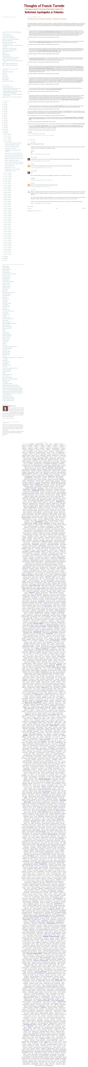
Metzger (25, 810)
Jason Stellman (48, 729)
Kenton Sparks (40, 765)
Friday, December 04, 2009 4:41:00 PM (40, 160)
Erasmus (29, 623)
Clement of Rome (35, 551)
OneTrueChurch (26, 843)
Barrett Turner (34, 496)
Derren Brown (46, 595)
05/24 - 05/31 (7, 219)
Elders (24, 618)
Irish (33, 714)
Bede (38, 499)
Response (44, 920)
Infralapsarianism (29, 708)
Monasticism (54, 816)
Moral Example (50, 817)
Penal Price (38, 861)
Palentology (48, 848)
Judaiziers (39, 759)
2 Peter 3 (45, 451)
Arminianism (39, 485)
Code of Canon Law (61, 553)
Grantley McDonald (52, 670)
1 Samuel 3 (36, 448)
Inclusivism (26, 705)
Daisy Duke (43, 581)
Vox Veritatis (4, 366)
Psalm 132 (62, 892)
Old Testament (59, 838)
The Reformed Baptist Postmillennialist (9, 323)
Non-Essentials (26, 834)
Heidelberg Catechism (28, 683)
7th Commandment (60, 452)
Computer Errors (26, 561)
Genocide (25, 659)
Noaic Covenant (37, 833)
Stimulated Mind (5, 304)
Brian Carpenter (30, 514)
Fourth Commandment (59, 646)
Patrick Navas (26, 857)
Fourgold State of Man (46, 646)
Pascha (62, 853)
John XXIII (59, 752)
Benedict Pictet (37, 502)
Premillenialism (28, 882)
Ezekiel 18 (54, 635)
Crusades (32, 578)
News (56, 830)
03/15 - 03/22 (7, 236)
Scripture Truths (5, 363)
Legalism (52, 773)
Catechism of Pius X (28, 530)
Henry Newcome (57, 686)
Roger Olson (38, 936)
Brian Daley (37, 514)
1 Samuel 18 (62, 445)
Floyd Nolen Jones (60, 643)
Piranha (24, 875)
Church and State (27, 547)
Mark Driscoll (31, 793)
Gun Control (58, 676)
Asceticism (26, 486)
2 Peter (35, 451)
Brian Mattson (53, 514)
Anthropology (49, 475)
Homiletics (55, 693)
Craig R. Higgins (27, 577)
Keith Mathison (62, 762)
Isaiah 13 (64, 715)
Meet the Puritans (46, 806)
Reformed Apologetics (38, 912)
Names (32, 823)
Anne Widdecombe (61, 472)
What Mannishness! (5, 332)
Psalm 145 (24, 894)
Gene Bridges (61, 656)
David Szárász (49, 588)
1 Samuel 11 (42, 445)
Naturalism (25, 826)
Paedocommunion (34, 848)
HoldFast (28, 693)
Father (23, 639)
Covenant (51, 574)
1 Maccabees (29, 445)
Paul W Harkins (61, 858)
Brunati (64, 516)
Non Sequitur (54, 833)
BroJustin (24, 516)
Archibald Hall (31, 482)
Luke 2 (27, 786)
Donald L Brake (56, 605)
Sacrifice (52, 942)
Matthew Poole (41, 803)
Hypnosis (46, 698)
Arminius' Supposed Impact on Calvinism (12, 144)
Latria (38, 772)
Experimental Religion (33, 635)
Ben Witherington (60, 500)
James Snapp (38, 725)
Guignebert (42, 676)
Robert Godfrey (30, 932)
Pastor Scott (60, 854)
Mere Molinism (61, 807)
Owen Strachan (61, 847)
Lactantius (46, 769)
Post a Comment (30, 206)
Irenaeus (28, 714)
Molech (31, 816)
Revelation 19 (61, 923)
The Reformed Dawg (6, 272)
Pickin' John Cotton (5, 309)
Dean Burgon (36, 591)
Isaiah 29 (34, 717)
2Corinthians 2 (31, 452)
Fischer (62, 642)
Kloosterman (34, 768)
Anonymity (35, 473)
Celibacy (48, 533)
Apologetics (29, 477)
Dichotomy (41, 598)
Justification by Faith (38, 761)
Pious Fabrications (56, 874)
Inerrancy (48, 707)
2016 (5, 120)
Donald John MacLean (47, 605)
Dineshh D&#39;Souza (60, 598)
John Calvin (59, 742)
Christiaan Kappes (36, 541)
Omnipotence (50, 840)
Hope (57, 694)
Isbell (48, 717)
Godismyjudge (50, 666)
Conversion (25, 568)
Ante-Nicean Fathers (54, 473)
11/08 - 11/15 (7, 176)
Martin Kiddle (40, 796)
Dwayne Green (41, 609)
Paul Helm (50, 857)
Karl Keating (42, 762)
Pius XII (51, 875)
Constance (55, 565)
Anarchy (39, 469)
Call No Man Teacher (53, 520)
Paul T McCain (43, 858)
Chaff (40, 534)
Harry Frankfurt (32, 680)
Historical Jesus (36, 690)
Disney (53, 601)
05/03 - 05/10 (7, 224)
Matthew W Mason (62, 803)
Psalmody (57, 895)
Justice (60, 759)
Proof (28, 888)
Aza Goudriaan (49, 492)
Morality (44, 819)
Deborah (38, 592)
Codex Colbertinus (35, 554)
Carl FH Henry (41, 527)
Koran (50, 768)
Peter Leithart (53, 865)
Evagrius (62, 629)
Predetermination (59, 881)
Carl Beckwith (33, 527)
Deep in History (53, 592)
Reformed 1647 (5, 341)
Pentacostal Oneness (60, 861)
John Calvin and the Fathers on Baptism (12, 160)
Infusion (37, 708)
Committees (37, 558)
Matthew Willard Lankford (7, 326)
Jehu (44, 734)
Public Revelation (33, 899)
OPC (61, 843)
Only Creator (44, 843)
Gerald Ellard (61, 660)
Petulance (62, 867)
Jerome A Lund (32, 735)
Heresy (64, 686)
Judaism (33, 759)
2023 (5, 108)
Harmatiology (50, 679)
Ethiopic (44, 628)
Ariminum (53, 483)
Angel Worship (31, 472)
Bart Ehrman (42, 496)
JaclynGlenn (52, 720)
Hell (24, 684)
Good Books (4, 307)
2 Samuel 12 (51, 451)
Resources (32, 920)
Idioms (30, 701)
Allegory (63, 465)
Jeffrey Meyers (57, 732)
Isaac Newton (53, 715)
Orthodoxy (62, 846)
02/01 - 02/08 (7, 247)
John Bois (59, 741)
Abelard (33, 455)
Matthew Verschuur (52, 803)
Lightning (25, 779)
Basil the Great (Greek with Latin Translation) (10, 39)
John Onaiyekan (26, 749)
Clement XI (56, 551)
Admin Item (36, 459)
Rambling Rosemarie (6, 352)
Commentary (61, 557)
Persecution (60, 862)
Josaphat (55, 755)
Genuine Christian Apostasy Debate (44, 659)
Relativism (62, 916)
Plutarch (44, 877)
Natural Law (53, 824)
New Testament (37, 830)
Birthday (30, 509)
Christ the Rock (27, 541)
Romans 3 (52, 938)
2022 (5, 109)
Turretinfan (33, 157)
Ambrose (44, 466)
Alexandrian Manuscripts (37, 465)
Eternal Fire (63, 626)
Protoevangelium (44, 891)
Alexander (30, 463)
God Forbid (28, 666)
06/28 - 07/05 (7, 210)
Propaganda (34, 888)
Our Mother (50, 847)
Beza (63, 504)
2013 (5, 125)
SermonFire (4, 315)
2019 (5, 115)
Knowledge (41, 768)
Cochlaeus (52, 553)
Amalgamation (37, 466)
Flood (48, 643)
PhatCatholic (38, 868)
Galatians (62, 653)
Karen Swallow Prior (27, 762)
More (3, 435)
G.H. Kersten (51, 653)
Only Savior (50, 843)
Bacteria (37, 493)
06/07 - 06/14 (7, 215)
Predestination (49, 881)
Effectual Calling (55, 615)
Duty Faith (28, 609)
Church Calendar (36, 547)
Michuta (34, 812)
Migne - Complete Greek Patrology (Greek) (10, 65)
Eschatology (43, 625)
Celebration (42, 533)
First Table (56, 642)
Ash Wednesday (38, 486)
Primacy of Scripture (45, 885)
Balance (53, 493)
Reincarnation (54, 916)
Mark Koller (60, 793)
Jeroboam (61, 734)
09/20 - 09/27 (7, 188)
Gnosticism (52, 664)
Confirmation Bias (37, 564)
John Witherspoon (40, 752)
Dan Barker (50, 581)
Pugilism (41, 899)
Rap (31, 908)
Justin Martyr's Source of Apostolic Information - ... (14, 153)
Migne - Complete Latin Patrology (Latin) (9, 63)
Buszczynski (62, 517)
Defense (32, 594)
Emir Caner (62, 618)
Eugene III (63, 628)
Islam (36, 718)
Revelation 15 (42, 923)
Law (56, 772)
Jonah (33, 754)
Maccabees (56, 786)
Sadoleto (58, 942)
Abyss (28, 456)
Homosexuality (38, 694)
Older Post (84, 208)
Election (29, 618)
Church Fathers (56, 547)
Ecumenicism (61, 612)
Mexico (29, 810)
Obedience (38, 837)
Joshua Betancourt (32, 758)
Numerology (53, 836)
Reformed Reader (44, 915)
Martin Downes (32, 796)
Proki (24, 888)
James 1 (60, 721)
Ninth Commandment (40, 831)
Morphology (27, 820)
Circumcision (52, 548)
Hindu (55, 688)
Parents (57, 851)
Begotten (55, 499)
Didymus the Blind (49, 598)
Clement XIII (63, 551)
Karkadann (35, 762)
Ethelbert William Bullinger (29, 628)
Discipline (48, 601)
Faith (36, 636)
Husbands (49, 697)
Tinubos (3, 331)
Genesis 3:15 (42, 657)
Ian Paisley (51, 700)
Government (58, 669)
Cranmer (41, 577)
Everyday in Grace (5, 349)
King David (42, 766)
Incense (52, 704)
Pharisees (30, 868)
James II (43, 724)
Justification (27, 761)
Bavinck (46, 497)
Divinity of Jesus (48, 602)
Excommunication (40, 633)
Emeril (56, 618)
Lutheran (49, 786)
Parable (62, 850)
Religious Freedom (45, 918)
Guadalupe (26, 676)
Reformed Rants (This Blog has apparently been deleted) (12, 388)
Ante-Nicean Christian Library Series (9, 42)
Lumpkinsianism (36, 786)
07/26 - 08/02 (7, 203)
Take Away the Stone (6, 337)
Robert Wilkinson (38, 935)
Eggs (39, 616)
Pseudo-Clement (32, 898)
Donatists (63, 605)
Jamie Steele (62, 725)
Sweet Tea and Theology (6, 369)
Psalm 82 (42, 895)
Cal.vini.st (4, 329)
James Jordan (49, 724)
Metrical (62, 809)
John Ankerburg (42, 741)
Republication (61, 919)
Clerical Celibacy (27, 553)
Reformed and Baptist (27, 912)
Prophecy (41, 888)
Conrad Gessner (40, 565)
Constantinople (26, 567)
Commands (53, 557)
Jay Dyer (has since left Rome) (7, 81)
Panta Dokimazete (62, 848)
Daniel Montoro (62, 582)
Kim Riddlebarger (34, 766)
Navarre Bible (32, 826)
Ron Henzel (36, 939)
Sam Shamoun (56, 943)
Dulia (50, 608)
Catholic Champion (48, 531)
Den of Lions (52, 594)
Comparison (62, 558)
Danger (45, 582)
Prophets (43, 889)
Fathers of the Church (37, 639)
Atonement (40, 489)
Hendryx (24, 686)
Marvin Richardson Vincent (58, 796)
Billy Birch (55, 507)
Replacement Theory (36, 919)
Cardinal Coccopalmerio (28, 524)
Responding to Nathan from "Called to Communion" (14, 158)
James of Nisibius (31, 725)
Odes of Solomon (53, 837)
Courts (46, 574)
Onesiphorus (63, 841)
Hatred (47, 680)
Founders (38, 646)
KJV (62, 766)
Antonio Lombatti (37, 476)
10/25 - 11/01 (7, 180)
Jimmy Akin (48, 737)
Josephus (44, 756)
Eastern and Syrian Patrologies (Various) (9, 59)
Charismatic (30, 536)
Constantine (62, 565)
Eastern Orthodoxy (60, 611)
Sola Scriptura (41, 133)
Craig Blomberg (62, 575)
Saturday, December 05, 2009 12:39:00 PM (41, 180)
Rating (34, 908)
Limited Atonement (44, 779)
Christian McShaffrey (59, 541)
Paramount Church (39, 851)
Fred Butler (41, 650)
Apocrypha (51, 476)
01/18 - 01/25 (7, 250)
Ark (57, 483)
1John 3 (43, 449)
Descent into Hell (55, 595)
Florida (53, 643)
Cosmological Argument (30, 571)
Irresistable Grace (43, 715)
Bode (64, 510)
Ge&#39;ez (48, 656)
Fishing (38, 643)
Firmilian (40, 642)
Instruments (30, 711)
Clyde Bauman (37, 553)
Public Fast (25, 899)
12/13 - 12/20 (7, 137)
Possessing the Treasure (6, 276)
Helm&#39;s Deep (38, 684)
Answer (46, 473)
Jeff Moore (25, 732)
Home (57, 208)
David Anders (52, 585)
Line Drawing (55, 779)
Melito (30, 807)
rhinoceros (63, 925)
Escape (36, 625)
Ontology (56, 843)
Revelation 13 (27, 923)
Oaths (29, 837)
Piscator (35, 875)
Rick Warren (25, 929)
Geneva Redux (55, 657)
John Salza (60, 749)
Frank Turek (61, 649)
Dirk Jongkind (34, 601)
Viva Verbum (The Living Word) (8, 311)
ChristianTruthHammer (53, 543)
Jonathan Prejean (37, 755)
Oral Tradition (41, 844)
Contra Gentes (52, 567)
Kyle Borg (33, 769)
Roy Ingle (57, 939)
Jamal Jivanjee (50, 721)
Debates (32, 592)
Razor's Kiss (4, 355)
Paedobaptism (25, 848)
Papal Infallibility (40, 850)
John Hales (52, 745)
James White (54, 725)
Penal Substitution (47, 861)
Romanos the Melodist (27, 938)
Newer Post (30, 208)
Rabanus (40, 905)
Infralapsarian (61, 707)
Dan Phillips (31, 582)
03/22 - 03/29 (7, 234)
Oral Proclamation (31, 844)
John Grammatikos (34, 745)
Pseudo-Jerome (41, 898)
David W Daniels (58, 588)
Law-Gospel (61, 772)
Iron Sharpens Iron (53, 714)
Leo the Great (41, 775)
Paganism (41, 848)
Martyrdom (48, 796)
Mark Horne (47, 793)
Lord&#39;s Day (50, 782)
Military (37, 813)
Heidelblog (38, 683)
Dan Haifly (63, 581)
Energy (32, 619)
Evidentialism (45, 632)
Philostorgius (48, 871)
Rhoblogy (4, 372)
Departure (39, 595)
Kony (46, 768)
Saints (32, 943)
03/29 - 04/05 (7, 233)
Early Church (41, 611)
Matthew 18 (25, 800)
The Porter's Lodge (5, 338)
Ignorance (51, 701)
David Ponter (41, 588)
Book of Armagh (38, 513)
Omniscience (58, 840)
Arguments (37, 483)
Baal (54, 492)
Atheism (33, 489)
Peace (55, 860)
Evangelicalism (27, 632)
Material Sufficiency (52, 797)
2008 (5, 256)
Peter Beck (51, 864)
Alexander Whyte (26, 465)
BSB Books (40, 517)
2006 (5, 260)
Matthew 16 (63, 799)
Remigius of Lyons (61, 918)
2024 (5, 106)
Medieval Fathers (37, 806)
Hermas (38, 687)
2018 (5, 116)
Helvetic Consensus (47, 684)
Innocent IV (26, 710)
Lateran (26, 772)
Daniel (49, 582)
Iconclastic (58, 700)
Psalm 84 (47, 895)
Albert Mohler (46, 462)
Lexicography (41, 776)
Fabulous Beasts (62, 635)
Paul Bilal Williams (42, 857)
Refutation (52, 915)
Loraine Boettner (40, 782)
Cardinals (26, 527)
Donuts (24, 606)
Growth (57, 674)
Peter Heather (29, 865)
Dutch (23, 609)
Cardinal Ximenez (59, 526)
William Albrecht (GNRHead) (7, 71)
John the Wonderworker (48, 751)
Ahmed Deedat (30, 462)
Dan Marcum (25, 582)
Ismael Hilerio (42, 718)
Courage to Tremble (38, 574)
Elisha (41, 618)
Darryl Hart (56, 584)
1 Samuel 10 (36, 445)
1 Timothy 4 (32, 449)
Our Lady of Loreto (41, 847)
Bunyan (56, 517)
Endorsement (27, 619)
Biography (61, 507)
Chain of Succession (48, 534)
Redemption (44, 909)
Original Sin (46, 846)
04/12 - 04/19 (7, 229)
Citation (58, 548)
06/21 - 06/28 (7, 211)
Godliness (62, 666)
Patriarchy (30, 855)
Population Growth (35, 878)
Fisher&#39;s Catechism (29, 643)
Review (45, 925)
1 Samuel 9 (47, 448)
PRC (43, 881)
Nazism (43, 826)
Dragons (24, 608)
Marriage (58, 795)
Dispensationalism (61, 601)
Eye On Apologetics (6, 278)
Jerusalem (54, 735)
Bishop (35, 509)
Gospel (36, 669)
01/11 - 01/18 (7, 252)
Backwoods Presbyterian (6, 335)
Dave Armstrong (5, 79)
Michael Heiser (51, 810)
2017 (5, 118)
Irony (61, 714)
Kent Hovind (32, 765)
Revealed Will (27, 922)
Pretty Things (4, 300)
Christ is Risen (49, 540)
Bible (24, 506)
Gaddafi (57, 653)
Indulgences (40, 707)
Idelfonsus (25, 701)
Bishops (57, 509)
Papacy (32, 850)
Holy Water (48, 693)
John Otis (33, 749)
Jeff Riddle (32, 732)
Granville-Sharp (62, 670)
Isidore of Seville (28, 718)
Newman (52, 830)
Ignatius (46, 701)
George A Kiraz (57, 659)
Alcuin (25, 463)
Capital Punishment (44, 523)
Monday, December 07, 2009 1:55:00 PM (41, 203)
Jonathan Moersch (27, 755)
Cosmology (39, 571)
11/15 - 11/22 (7, 174)
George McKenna (31, 660)
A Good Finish (5, 289)
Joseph (59, 755)
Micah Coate (34, 810)
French (50, 652)
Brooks (29, 516)
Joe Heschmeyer (33, 738)
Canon (35, 523)
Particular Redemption (46, 853)
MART (26, 796)
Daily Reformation (35, 581)
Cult (43, 578)
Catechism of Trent (59, 530)
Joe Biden (26, 738)
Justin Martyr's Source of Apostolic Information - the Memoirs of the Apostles (47, 19)
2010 (5, 131)
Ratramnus (39, 908)
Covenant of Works (28, 575)
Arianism (43, 483)
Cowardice (55, 575)
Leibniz (57, 773)
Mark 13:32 (60, 792)
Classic (33, 550)
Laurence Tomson (50, 772)
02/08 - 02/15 (7, 245)
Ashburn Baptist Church (48, 486)
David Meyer (33, 588)
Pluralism (38, 877)
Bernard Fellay (55, 503)
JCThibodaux (36, 731)
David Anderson (59, 585)
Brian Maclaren (45, 514)
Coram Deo (52, 568)
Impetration (26, 704)
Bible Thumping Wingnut (32, 506)
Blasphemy (62, 509)
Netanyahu (48, 827)
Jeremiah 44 (55, 734)
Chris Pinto (36, 540)
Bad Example (48, 493)
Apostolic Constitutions (30, 479)
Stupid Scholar (5, 360)
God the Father (36, 666)
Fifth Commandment (54, 640)
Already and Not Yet (28, 466)
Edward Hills (29, 615)
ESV (27, 626)
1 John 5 (55, 444)
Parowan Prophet (28, 853)
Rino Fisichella (52, 929)
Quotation (58, 904)
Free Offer (58, 650)
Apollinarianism (59, 476)
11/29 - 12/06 (7, 141)
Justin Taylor (57, 761)
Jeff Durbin (63, 731)
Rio (57, 929)
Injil (50, 708)
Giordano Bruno (52, 663)
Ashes (56, 486)
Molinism (47, 816)
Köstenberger (56, 768)
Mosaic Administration (36, 820)
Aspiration (61, 486)
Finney (30, 642)
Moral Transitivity (36, 819)
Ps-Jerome (45, 892)
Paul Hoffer (58, 857)
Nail (29, 823)
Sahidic (63, 942)
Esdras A (63, 625)
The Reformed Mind (6, 267)
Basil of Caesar (54, 496)
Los (42, 783)
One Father (47, 841)
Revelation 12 (60, 922)
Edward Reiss (45, 615)
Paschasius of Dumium (35, 854)
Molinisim (41, 816)
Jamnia (45, 727)
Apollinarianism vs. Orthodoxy (10, 148)
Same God (33, 945)
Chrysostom (42, 545)
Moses (44, 820)
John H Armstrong (43, 745)
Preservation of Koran (51, 882)
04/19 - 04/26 (7, 227)
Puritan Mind (57, 901)
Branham (56, 513)
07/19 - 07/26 (7, 204)
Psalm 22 (50, 894)
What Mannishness (5, 280)
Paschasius (26, 854)
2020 (5, 113)
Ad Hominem (41, 458)
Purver (41, 902)
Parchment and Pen (49, 851)
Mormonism (60, 819)
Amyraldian (49, 468)
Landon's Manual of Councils (7, 51)
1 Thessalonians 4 (55, 448)
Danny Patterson (41, 584)
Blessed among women (32, 510)
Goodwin (49, 667)
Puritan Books (49, 901)
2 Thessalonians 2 (59, 451)
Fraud (35, 650)
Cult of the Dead (50, 578)
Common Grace (54, 558)
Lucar (38, 785)
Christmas (35, 544)
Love (30, 785)
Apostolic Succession (53, 479)
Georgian (55, 660)
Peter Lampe (45, 865)
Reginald (26, 916)
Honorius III (52, 694)
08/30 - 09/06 (7, 194)
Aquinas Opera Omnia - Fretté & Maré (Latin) (10, 57)
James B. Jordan (42, 722)
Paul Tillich (50, 858)
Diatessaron (35, 598)
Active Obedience (45, 456)
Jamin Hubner (39, 727)
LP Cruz (34, 785)
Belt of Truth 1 (5, 290)
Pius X (47, 875)
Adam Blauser (52, 458)
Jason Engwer (40, 728)
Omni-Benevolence (41, 840)
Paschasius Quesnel (46, 854)
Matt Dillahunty (42, 799)
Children (29, 538)
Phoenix (55, 871)
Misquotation (40, 814)
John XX (48, 752)
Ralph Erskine (53, 906)
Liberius (64, 776)
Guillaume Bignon (50, 676)
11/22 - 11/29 (7, 173)
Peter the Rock (43, 867)
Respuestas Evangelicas (6, 351)
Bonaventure (4, 52)
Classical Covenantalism (42, 550)
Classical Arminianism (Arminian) (8, 398)
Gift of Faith (40, 663)
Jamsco (50, 727)
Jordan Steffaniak (47, 755)
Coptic (47, 568)
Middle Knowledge (43, 812)
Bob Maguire (53, 510)
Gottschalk (51, 669)
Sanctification (32, 946)
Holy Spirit (41, 693)
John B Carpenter (52, 741)
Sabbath (38, 942)
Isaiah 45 (44, 717)
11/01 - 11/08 (7, 178)
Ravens (44, 908)
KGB (61, 765)
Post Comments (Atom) (36, 210)
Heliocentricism (61, 683)
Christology (43, 544)
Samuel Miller (54, 945)
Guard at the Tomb (34, 676)
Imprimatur (33, 704)
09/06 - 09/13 (7, 192)
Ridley (36, 929)
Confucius (60, 564)
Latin (35, 772)
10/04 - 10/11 (7, 185)
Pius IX (39, 875)
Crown (63, 577)
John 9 (35, 741)
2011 (5, 129)
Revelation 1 (42, 922)
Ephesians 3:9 (45, 619)
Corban (58, 568)
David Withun (30, 589)
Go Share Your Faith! (6, 317)
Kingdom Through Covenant (53, 766)
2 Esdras (62, 449)
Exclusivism (32, 633)
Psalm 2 (40, 894)
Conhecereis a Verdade (6, 286)
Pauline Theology (42, 860)
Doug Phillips (40, 606)
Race (44, 905)
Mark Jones (53, 793)
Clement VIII (50, 551)
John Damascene (39, 744)
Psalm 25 (55, 894)
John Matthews (34, 748)
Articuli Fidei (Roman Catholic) (8, 397)
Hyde (57, 697)
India (29, 707)
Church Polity (31, 548)
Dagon (28, 581)
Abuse (24, 456)
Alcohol (62, 462)
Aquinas (61, 479)
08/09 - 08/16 (7, 199)
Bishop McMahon (42, 509)
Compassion (26, 560)
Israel (48, 718)
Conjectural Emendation (29, 565)
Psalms (63, 895)
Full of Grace (36, 653)
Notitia (30, 836)
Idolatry (39, 701)
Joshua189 (28, 759)
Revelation (34, 922)
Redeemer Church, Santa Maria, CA (8, 292)
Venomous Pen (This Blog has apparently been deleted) (12, 391)
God (24, 666)
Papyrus (57, 850)
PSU (65, 898)
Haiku (43, 677)
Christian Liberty (47, 541)
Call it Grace (34, 520)
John (31, 163)
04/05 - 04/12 (7, 231)
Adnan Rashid (44, 459)
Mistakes (51, 814)
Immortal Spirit (58, 703)
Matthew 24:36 (39, 800)
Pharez (24, 868)
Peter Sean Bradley (33, 867)
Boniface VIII (30, 513)
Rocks (54, 935)
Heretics (24, 687)
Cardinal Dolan (48, 524)
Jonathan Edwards (58, 754)
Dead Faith (29, 591)
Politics (54, 877)
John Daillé (30, 744)
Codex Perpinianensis (53, 554)
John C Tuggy (51, 742)
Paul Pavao (36, 858)
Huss (54, 697)
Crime (53, 577)
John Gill (26, 745)
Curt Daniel (62, 578)
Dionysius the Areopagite (51, 599)
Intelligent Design (39, 711)
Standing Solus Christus (6, 364)
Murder (33, 821)
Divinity (40, 602)
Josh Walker (59, 756)
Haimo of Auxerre (50, 677)
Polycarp (59, 877)
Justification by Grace (6, 284)
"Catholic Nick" (5, 76)
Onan (35, 841)
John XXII (53, 752)
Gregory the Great (42, 674)
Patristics (33, 857)
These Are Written (5, 375)
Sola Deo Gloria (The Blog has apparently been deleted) (12, 389)
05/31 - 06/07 (7, 217)
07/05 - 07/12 (7, 208)
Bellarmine (41, 500)
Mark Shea (45, 795)
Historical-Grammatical (29, 691)
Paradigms (26, 851)
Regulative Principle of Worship (40, 916)
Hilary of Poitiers (47, 688)
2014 (5, 123)
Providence (60, 891)
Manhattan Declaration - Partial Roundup (12, 169)
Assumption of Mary (31, 487)
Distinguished (25, 602)
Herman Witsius (31, 687)
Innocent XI (45, 710)
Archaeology (30, 480)
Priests (32, 885)
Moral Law (58, 817)
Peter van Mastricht (54, 867)
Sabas (33, 942)
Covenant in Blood (5, 340)
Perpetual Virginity (40, 862)
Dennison (24, 595)
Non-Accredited (62, 833)
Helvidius (56, 684)
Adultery (62, 459)
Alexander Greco (38, 463)
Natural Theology (62, 824)
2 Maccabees (29, 451)
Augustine (35, 490)
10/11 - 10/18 (7, 183)
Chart (34, 537)
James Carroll (58, 722)
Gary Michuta (30, 656)
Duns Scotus (55, 608)
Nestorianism (42, 827)
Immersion (44, 703)
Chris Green (29, 540)
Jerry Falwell (39, 735)
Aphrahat (45, 476)
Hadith (28, 677)
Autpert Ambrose (34, 492)
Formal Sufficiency (28, 646)
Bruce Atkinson (35, 516)
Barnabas (27, 496)
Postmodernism (57, 878)
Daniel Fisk (54, 582)
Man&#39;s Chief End (33, 789)
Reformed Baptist (49, 912)
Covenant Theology (39, 575)
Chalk (55, 534)
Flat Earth (43, 643)
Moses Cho (49, 820)
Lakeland (59, 769)
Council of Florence (59, 571)
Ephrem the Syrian (44, 622)
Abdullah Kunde (26, 455)
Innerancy (54, 708)
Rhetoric (57, 925)
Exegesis (49, 633)
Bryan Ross (34, 517)
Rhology (33, 926)
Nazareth (39, 826)
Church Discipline (46, 547)
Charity (37, 536)
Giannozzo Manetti (27, 663)
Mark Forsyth (39, 793)
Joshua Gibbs (41, 758)
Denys (28, 595)
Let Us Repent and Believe (7, 348)
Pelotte (32, 861)
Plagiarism (57, 875)
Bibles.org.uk (47, 506)
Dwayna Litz (34, 609)
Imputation (39, 704)
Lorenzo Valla (36, 783)
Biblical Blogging (5, 266)
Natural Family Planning (43, 824)
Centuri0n (55, 533)
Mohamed (26, 816)
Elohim (52, 618)
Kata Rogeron (50, 762)
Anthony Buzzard (40, 475)
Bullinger (51, 517)
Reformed (63, 911)
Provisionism (26, 892)
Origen (39, 846)
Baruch (48, 496)
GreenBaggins (44, 671)
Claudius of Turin (53, 550)
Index (25, 707)
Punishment (59, 899)
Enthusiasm (38, 619)
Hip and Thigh (5, 301)
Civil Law (63, 548)
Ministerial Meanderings (55, 813)
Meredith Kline (27, 809)
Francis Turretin (42, 649)
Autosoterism (26, 492)
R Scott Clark (32, 905)
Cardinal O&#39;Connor (33, 526)
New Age (54, 827)
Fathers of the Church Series (7, 40)
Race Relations (49, 905)
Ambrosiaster (52, 466)
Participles (35, 853)
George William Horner (41, 660)
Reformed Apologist (6, 283)
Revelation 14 (35, 923)
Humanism (39, 697)
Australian (43, 490)
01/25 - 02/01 (7, 249)
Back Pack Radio (61, 492)
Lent (28, 775)
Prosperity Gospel (34, 891)
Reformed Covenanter (6, 380)
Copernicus (42, 568)
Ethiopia (39, 628)
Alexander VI (61, 463)
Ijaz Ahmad (58, 701)
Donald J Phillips (37, 605)
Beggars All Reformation (46, 499)
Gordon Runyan (29, 669)
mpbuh (62, 820)
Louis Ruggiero (56, 783)
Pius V (43, 875)
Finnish (35, 642)
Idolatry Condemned (6, 324)
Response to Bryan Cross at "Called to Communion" (14, 163)
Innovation (51, 710)
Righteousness (43, 929)
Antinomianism (28, 476)
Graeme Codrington (35, 670)
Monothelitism (38, 817)
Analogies (33, 469)
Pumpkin (53, 899)
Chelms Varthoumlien (50, 537)
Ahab (24, 462)
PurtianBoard (35, 902)
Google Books (56, 667)
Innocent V (32, 710)
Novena (42, 836)
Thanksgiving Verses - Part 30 (10, 167)
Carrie (62, 527)
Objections (44, 837)
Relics (24, 918)
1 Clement (31, 444)
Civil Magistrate (27, 550)
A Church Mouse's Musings (7, 377)
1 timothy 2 (63, 448)
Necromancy (30, 827)
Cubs (40, 578)
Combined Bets (39, 557)
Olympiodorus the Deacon (29, 840)
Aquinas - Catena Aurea (6, 56)
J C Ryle (31, 720)
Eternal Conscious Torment (38, 626)
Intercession (48, 711)
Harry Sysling (41, 680)
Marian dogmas (37, 792)
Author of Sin (50, 490)
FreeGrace (45, 652)
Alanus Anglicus (38, 462)
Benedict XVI (60, 502)
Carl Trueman (49, 527)
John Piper (54, 749)
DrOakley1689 (44, 608)
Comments (25, 558)
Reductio (64, 909)
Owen (55, 847)
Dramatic (38, 608)
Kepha (46, 765)
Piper (63, 874)
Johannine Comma (44, 739)
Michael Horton (60, 810)
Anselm (41, 473)
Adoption (50, 459)
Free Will (32, 652)
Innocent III (61, 708)
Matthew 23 (32, 800)
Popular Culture (26, 878)
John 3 (26, 741)
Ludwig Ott (43, 785)
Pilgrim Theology (31, 874)
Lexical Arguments (32, 776)
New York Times (45, 830)
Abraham (49, 455)
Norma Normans (34, 834)
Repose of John (45, 919)
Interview (55, 711)
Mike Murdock (30, 813)
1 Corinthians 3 (39, 444)
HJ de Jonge (50, 691)
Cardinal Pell (42, 526)
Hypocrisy (52, 698)
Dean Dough (43, 591)
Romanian (62, 936)
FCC (44, 639)
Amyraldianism (58, 468)
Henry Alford (30, 686)
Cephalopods (62, 533)
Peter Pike (25, 867)
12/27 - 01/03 (7, 134)
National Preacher (55, 823)
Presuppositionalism (35, 884)
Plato (33, 877)
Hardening (43, 679)
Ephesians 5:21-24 (60, 619)
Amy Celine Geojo (41, 468)
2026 (5, 102)
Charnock (29, 537)
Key (58, 765)
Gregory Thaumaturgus (30, 674)
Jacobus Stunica (60, 720)
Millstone (42, 813)
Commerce (31, 558)
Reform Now (4, 297)
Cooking (37, 568)
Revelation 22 (25, 925)
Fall (40, 636)
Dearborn (49, 591)
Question (30, 903)
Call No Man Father (42, 520)
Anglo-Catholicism (44, 472)
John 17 (61, 739)
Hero (51, 687)
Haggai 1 (33, 677)
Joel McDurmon (48, 738)
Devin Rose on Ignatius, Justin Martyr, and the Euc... (14, 162)
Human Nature (32, 697)
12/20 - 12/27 (7, 136)
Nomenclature (46, 833)
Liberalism (58, 776)
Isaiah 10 (59, 715)
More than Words (51, 819)
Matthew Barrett (55, 800)
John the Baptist (37, 751)
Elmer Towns (47, 618)
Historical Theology (59, 690)
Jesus (59, 735)
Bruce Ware (58, 516)
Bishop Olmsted (50, 509)
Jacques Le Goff (26, 721)
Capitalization (60, 523)
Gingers (46, 663)
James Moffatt (57, 724)
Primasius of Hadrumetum (57, 885)
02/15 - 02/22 (7, 243)
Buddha (46, 517)
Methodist (49, 809)
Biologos (25, 509)
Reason (30, 909)
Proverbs (53, 891)
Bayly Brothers (57, 497)
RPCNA (62, 939)
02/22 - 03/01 (7, 242)
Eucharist (57, 628)
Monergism (61, 816)
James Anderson (33, 722)
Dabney (24, 581)
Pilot (44, 874)
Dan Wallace (38, 582)
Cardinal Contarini (39, 524)
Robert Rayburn (57, 932)
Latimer (31, 772)
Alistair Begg (47, 465)
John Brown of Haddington (33, 742)
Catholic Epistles (27, 533)
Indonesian (33, 707)
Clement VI (43, 551)
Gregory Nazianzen (47, 673)
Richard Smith (55, 928)
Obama (33, 837)
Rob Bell (61, 929)
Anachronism (25, 469)
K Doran (63, 761)
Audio (24, 490)
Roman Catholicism (51, 936)
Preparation (36, 882)
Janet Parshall (62, 727)
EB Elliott (26, 612)
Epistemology (61, 622)
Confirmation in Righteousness (49, 564)
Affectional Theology (6, 354)
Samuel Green (47, 945)
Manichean (54, 789)
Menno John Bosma (48, 807)
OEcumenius (61, 837)
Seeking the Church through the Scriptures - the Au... (14, 156)
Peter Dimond (58, 864)
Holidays (34, 693)
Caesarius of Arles (49, 519)
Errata (32, 625)
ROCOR (58, 935)
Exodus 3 (24, 635)
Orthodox (54, 846)
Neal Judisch (49, 826)
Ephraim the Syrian (33, 622)
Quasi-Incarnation (55, 902)
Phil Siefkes (45, 868)
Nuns (58, 836)
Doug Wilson (48, 606)
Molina (35, 816)
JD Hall (42, 731)
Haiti (56, 677)
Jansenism (25, 728)
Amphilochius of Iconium (30, 468)
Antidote (63, 475)
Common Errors (45, 558)
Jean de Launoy (49, 731)
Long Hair (33, 782)
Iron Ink (45, 714)
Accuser (32, 456)
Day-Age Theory (45, 589)
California (27, 520)
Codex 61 (28, 554)
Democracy (46, 594)
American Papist (60, 466)
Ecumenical (54, 612)
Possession (50, 878)
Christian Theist (35, 543)
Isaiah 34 (39, 717)
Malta (26, 789)
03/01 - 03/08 (7, 240)
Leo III (35, 775)
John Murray (51, 748)
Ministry (64, 813)
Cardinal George (57, 524)
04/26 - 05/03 (7, 226)
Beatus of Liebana (31, 499)
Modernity (62, 814)
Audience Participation (59, 489)
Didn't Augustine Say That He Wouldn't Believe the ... (14, 154)
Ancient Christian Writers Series (8, 36)
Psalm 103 (56, 892)
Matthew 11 (56, 799)
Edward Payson (37, 615)
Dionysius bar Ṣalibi (27, 599)
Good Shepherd (38, 667)
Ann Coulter (53, 472)
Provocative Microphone (36, 892)
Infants (54, 707)
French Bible (56, 652)
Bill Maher (39, 507)
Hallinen (60, 677)
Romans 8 (63, 938)
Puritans (29, 902)
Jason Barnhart (32, 728)
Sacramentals (45, 942)
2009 (5, 132)
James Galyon (36, 724)
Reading (58, 908)
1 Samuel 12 (49, 445)
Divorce (63, 602)
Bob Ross (59, 510)
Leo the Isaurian (50, 775)
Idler (34, 701)
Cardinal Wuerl (50, 526)
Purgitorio (42, 901)
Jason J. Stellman (50, 728)
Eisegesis (59, 616)
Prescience (42, 882)
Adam (46, 458)
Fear (47, 639)
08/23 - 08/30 (7, 196)
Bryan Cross (4, 73)
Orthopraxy (26, 847)
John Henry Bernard (60, 745)
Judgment (54, 759)
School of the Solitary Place (7, 374)
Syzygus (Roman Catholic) (7, 395)
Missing (46, 814)
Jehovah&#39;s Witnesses (35, 734)
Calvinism (38, 521)
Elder (64, 616)
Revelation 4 (32, 925)
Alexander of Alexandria (50, 463)
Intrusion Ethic (62, 711)
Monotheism (31, 817)
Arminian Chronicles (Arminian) (8, 400)
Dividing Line (33, 602)
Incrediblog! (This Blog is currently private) (10, 385)
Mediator (29, 806)
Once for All (41, 841)
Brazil (60, 513)
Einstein (54, 616)
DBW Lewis (60, 589)
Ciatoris (46, 548)
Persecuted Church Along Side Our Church (10, 368)
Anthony (33, 475)
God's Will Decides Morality (7, 86)
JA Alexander (37, 720)
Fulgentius (29, 653)
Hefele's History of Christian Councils (9, 49)
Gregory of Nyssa (58, 673)
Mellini (34, 807)
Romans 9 (27, 939)
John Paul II (46, 749)
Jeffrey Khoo (48, 732)
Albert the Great (55, 462)
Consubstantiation (43, 567)
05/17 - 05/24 (7, 220)
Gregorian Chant (28, 673)
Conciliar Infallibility (37, 561)
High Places (63, 687)
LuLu (31, 786)
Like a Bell (31, 779)
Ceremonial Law (28, 534)
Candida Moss (28, 523)
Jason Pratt (59, 728)
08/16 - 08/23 (7, 197)
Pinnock (49, 874)
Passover (54, 854)
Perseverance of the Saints (30, 864)
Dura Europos (62, 608)
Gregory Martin (37, 673)
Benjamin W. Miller (33, 503)
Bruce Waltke (52, 516)
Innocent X (38, 710)
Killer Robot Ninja (5, 298)
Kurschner (26, 769)
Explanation (42, 635)
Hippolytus (61, 688)
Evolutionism (54, 632)
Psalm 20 (45, 894)
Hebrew (38, 681)
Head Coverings (61, 680)
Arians (48, 483)
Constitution (35, 567)
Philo (35, 871)
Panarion (54, 848)
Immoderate (51, 703)
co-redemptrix (44, 553)
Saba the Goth (28, 942)
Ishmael (53, 717)
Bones (24, 513)
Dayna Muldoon (53, 589)
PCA (48, 860)
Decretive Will (44, 592)
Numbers (47, 836)
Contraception (61, 567)
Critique (58, 577)
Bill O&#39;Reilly (47, 507)
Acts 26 (56, 456)
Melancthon (62, 806)
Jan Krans (55, 727)
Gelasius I (54, 656)
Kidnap (27, 766)
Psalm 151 (35, 894)
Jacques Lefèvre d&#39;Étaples (38, 721)
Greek (37, 671)
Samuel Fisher (39, 945)
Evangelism (37, 632)
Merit (33, 809)
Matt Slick (49, 799)
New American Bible (61, 827)
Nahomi (25, 823)
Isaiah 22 (29, 717)
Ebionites (31, 612)
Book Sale (45, 513)
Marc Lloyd (60, 789)
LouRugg (25, 785)
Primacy (37, 885)
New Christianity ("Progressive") (8, 281)
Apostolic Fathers (42, 479)
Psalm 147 (30, 894)
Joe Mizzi (41, 738)
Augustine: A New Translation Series (9, 37)
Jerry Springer (47, 735)
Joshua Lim (48, 758)
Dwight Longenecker (60, 609)
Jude (44, 759)
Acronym (37, 456)
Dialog (29, 598)
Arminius (46, 485)
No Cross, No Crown (6, 275)
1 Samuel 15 (55, 445)
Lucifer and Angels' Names (9, 165)
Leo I (32, 775)
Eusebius (37, 629)
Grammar (44, 670)
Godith (57, 666)
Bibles (41, 506)
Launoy (43, 772)
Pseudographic (58, 898)
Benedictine (25, 503)
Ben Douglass (48, 500)
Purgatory (35, 901)
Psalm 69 (37, 895)
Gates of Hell (38, 656)
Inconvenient (53, 705)
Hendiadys (62, 684)
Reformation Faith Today (6, 328)
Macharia (62, 786)
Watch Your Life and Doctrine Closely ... (9, 273)
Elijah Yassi (36, 618)
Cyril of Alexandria (49, 579)
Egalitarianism (33, 616)
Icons (64, 700)
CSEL (37, 578)
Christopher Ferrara (53, 544)
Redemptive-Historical (54, 909)
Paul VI (55, 858)
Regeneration (60, 915)
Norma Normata (43, 834)
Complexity (41, 560)
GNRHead (59, 664)
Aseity (32, 486)
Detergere (63, 595)
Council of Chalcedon (48, 571)
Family (46, 638)
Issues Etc (53, 718)
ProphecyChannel (60, 888)
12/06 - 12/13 (7, 139)
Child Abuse (58, 537)
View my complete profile (8, 418)
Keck (56, 762)
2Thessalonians (40, 452)
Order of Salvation (61, 844)
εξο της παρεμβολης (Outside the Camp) (9, 346)
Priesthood (55, 884)
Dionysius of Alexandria (38, 599)
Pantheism (26, 850)
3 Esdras (48, 452)
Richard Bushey (47, 926)
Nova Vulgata (36, 836)
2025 (5, 104)
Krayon (62, 768)
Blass (24, 510)
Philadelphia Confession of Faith (57, 868)
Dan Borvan (57, 581)
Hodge (61, 691)
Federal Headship (55, 639)
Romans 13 (40, 938)
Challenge (61, 534)
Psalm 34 (60, 894)
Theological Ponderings (6, 334)
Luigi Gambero (50, 785)
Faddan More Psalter (29, 636)
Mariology (54, 792)
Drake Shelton (31, 608)
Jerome (25, 735)
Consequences (48, 565)
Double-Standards (31, 606)
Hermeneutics (45, 687)
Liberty (25, 778)
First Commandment (48, 642)
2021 (5, 111)
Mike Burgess (57, 812)
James (56, 721)
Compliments (48, 560)
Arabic (24, 480)
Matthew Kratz (54, 802)
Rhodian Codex (26, 926)
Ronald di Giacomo (45, 939)
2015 (5, 122)
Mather (23, 799)
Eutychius (56, 629)
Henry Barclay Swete (39, 686)
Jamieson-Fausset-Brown (28, 727)
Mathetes (28, 799)
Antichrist (57, 475)
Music (38, 821)
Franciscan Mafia (53, 649)
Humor (44, 697)
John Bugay (44, 742)
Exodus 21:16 (61, 633)
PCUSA (51, 860)
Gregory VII (51, 674)
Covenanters (48, 575)
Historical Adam (27, 690)
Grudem (62, 674)
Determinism (26, 596)
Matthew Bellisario (5, 78)
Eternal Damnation (53, 626)
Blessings (40, 510)
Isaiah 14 (24, 717)
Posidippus (43, 878)
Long (29, 782)
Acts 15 (51, 456)
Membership (40, 807)
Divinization (57, 602)
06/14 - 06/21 (7, 213)
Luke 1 (56, 785)
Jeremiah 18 (49, 734)
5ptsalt (53, 452)
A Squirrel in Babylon (6, 306)
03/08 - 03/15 (7, 238)
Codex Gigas (44, 554)
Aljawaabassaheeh (56, 465)
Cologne (25, 557)
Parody (62, 851)
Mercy (55, 807)
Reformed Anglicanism (6, 269)
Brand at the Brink (5, 270)
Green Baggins (5, 382)
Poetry (49, 877)
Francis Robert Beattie (29, 649)
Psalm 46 (26, 895)
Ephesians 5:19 (52, 619)
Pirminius (29, 875)
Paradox (32, 851)
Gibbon (34, 663)
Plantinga (28, 877)
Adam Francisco (60, 458)
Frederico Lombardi (50, 650)
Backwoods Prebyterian (28, 493)
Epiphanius (53, 622)
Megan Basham (55, 806)
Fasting (63, 638)
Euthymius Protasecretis (46, 629)
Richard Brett (39, 926)
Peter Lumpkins (62, 865)
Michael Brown (42, 810)
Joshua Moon (55, 758)
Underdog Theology (6, 287)
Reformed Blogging (60, 912)
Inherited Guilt (43, 708)
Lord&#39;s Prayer (60, 782)
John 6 (31, 741)
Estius (23, 626)
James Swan (45, 725)
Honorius (46, 694)
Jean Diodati (57, 731)
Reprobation (53, 919)
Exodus (56, 633)
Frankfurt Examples (28, 650)
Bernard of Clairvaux (6, 54)
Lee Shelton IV (44, 773)
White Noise (4, 345)
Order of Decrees (51, 844)
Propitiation (50, 889)
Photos (64, 871)
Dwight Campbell (50, 609)
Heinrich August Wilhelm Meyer (49, 683)
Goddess (43, 666)
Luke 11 (61, 785)
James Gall (29, 724)
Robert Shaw (47, 933)
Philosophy (40, 871)
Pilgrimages (39, 874)
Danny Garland (32, 584)
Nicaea (61, 830)
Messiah (38, 809)
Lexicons (48, 776)
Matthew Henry (46, 802)
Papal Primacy (50, 850)
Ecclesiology (39, 612)
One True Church (55, 841)
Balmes (58, 493)
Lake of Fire (53, 769)
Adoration (56, 459)
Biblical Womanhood (30, 507)
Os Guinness (33, 847)
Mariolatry (46, 792)
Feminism (41, 640)
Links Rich (26, 780)
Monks (25, 817)
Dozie (64, 606)
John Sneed (29, 751)
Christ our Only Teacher (59, 540)
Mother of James (56, 820)
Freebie (38, 652)
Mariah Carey (29, 792)
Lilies (36, 779)
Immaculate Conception (33, 703)
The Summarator (5, 320)
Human (26, 697)
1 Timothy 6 (38, 449)
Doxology (59, 606)
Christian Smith (27, 543)
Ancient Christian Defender (54, 469)
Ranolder (26, 908)
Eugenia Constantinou (28, 629)
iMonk (64, 703)
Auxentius (42, 492)
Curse (56, 578)
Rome (32, 939)
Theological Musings (6, 314)
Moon (43, 817)
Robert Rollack (32, 933)
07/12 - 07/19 (7, 206)
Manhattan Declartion (45, 789)
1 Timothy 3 (25, 449)
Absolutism (63, 455)
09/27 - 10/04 (7, 187)
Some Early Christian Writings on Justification (13, 142)
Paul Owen (30, 858)
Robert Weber (30, 935)
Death (54, 591)
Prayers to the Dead (36, 881)
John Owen (39, 749)
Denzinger (33, 595)
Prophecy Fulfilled (49, 888)
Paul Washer (34, 860)
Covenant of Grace (60, 574)
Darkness (48, 584)
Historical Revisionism (47, 690)
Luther (43, 786)
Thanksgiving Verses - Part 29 (10, 170)
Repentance (26, 919)
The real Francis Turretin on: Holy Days (12, 146)
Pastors (24, 855)
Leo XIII (60, 775)
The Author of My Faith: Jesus (7, 318)
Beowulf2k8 (42, 503)
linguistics (62, 779)
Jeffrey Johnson (40, 732)
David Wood (37, 589)
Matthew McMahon (32, 803)
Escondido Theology (53, 625)
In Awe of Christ (5, 312)
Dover (54, 606)
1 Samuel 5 (42, 448)
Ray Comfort (51, 908)
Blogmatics (47, 510)
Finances (26, 642)
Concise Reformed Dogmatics (51, 561)
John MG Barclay (43, 748)
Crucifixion (26, 578)
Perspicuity (43, 864)
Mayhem (24, 806)
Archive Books (55, 482)
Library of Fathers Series (6, 34)
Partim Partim (57, 853)
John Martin (26, 748)
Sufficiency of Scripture (6, 303)
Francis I (54, 647)
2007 (5, 258)
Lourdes (64, 783)
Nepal (36, 827)
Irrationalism (25, 715)
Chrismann (42, 540)
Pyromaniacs (47, 902)
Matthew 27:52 (46, 800)
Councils (30, 574)
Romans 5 (57, 938)
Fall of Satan (46, 636)
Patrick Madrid (61, 855)
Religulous (53, 918)
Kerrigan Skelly (52, 765)
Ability (37, 455)
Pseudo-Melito (49, 898)
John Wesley (58, 751)
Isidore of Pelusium (61, 717)
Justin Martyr (34, 133)
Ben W (53, 500)
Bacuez (42, 493)
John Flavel (47, 744)
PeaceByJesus (61, 860)
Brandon (51, 513)
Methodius (56, 809)
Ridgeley (31, 929)
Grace (64, 669)
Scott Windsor (4, 74)
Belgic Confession (32, 500)
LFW (53, 776)
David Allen (44, 585)
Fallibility (57, 636)
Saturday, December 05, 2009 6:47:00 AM (41, 167)
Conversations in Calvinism (7, 383)
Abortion (43, 455)
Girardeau (59, 663)
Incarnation (46, 704)
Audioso (29, 490)
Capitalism (53, 523)
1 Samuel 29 (30, 448)
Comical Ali (47, 557)
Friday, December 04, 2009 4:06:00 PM (40, 154)
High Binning (56, 687)
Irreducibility (33, 715)
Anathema (44, 469)
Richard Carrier (56, 926)
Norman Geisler (53, 834)
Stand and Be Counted (6, 371)
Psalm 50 (31, 895)
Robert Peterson (48, 932)
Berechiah (48, 503)
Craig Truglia (35, 577)
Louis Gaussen (47, 783)
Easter (51, 611)
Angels (37, 472)
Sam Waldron (27, 945)
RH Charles (50, 925)
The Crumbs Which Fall (6, 321)
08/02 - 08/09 (7, 201)
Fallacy (52, 636)
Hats (51, 680)
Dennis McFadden (60, 594)
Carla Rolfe (57, 527)
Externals (48, 635)
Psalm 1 (51, 892)
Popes (64, 877)
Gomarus (31, 667)
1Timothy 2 (48, 449)
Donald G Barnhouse (27, 605)
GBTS (43, 656)
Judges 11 (48, 759)
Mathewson (34, 799)
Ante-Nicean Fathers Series (7, 43)
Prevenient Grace (46, 884)
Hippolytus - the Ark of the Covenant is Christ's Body (11, 96)
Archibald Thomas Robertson (43, 482)
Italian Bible (60, 718)
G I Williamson (43, 653)
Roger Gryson (30, 936)
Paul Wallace (27, 860)
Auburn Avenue (49, 489)
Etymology (50, 628)
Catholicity (35, 533)
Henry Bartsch (48, 686)
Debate (59, 591)
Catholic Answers (38, 531)
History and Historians (41, 691)
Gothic (41, 669)
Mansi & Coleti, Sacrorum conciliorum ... (9, 48)
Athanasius (26, 489)
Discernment (41, 601)
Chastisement (41, 537)
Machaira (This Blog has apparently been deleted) (11, 386)
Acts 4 (60, 456)
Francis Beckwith (45, 647)
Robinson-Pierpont (47, 935)
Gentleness (31, 659)
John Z (63, 752)
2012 (5, 127)
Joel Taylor (55, 738)
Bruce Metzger (44, 516)
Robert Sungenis (56, 933)
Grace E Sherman (26, 670)
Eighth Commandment (46, 616)
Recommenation (36, 909)
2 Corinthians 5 (55, 449)
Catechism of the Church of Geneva (44, 530)
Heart (28, 681)
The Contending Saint (6, 295)
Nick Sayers (30, 831)
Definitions (38, 594)
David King (25, 588)
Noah (31, 833)
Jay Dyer (29, 731)
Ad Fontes (34, 458)
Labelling (40, 769)
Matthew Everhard (36, 802)
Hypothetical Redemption (28, 700)
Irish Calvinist (38, 714)
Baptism (63, 493)
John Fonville (55, 744)
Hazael (54, 680)
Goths (45, 669)
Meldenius (25, 807)
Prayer (58, 879)
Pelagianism (25, 861)
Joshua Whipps (62, 758)
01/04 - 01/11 (7, 254)
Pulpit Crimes (47, 899)
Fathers (28, 639)
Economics (47, 612)
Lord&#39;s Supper (27, 783)
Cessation (35, 534)
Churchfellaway (39, 548)
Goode (44, 667)
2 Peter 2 (40, 451)
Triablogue (4, 343)
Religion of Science (33, 918)
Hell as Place (30, 684)
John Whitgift (32, 752)
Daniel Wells (25, 584)
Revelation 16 (52, 923)
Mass (36, 797)
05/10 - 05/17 (7, 222)
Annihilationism (27, 473)
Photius (60, 871)
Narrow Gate (38, 823)
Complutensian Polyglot (58, 560)
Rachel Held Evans (59, 905)
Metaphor (43, 809)
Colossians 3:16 (31, 557)
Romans (35, 938)
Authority (56, 490)
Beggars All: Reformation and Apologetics (10, 378)
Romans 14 (46, 938)
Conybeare (31, 568)
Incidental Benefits (59, 704)
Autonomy (62, 490)
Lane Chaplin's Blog (6, 361)
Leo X (56, 775)
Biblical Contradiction (58, 506)
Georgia (50, 660)
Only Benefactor (35, 843)
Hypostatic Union (61, 698)
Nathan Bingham (46, 823)
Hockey (56, 691)
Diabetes (24, 598)
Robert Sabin (40, 933)
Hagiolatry (38, 677)
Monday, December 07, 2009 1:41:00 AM (41, 186)
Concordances (62, 561)
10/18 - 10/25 (7, 181)
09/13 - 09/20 (7, 190)
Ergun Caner (38, 623)
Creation (48, 577)
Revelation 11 (51, 922)
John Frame (62, 744)
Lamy (64, 769)
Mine (47, 813)
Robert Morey (39, 932)
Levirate (26, 776)
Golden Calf (25, 667)
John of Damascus (60, 748)
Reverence (39, 925)
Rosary (52, 939)
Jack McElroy (44, 720)
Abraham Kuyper (55, 455)
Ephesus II (25, 622)
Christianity (43, 543)
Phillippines (30, 871)
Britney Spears (62, 514)
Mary (25, 797)
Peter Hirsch (37, 865)
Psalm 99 (52, 895)
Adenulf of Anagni (27, 459)
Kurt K (32, 142)
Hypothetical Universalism (41, 700)
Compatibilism (34, 560)
